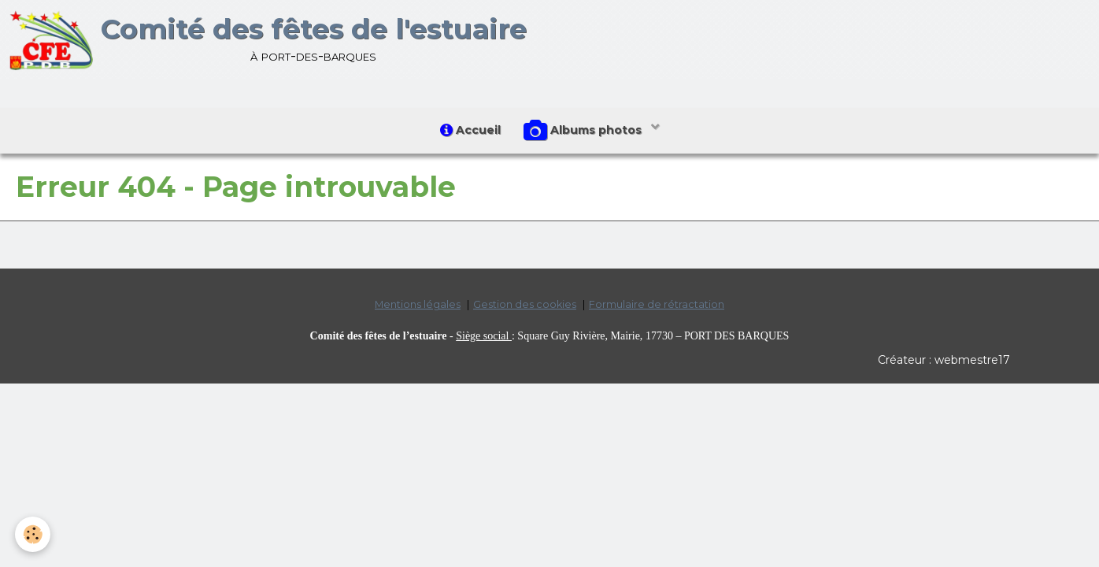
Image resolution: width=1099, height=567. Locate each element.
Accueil (470, 130)
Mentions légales (418, 305)
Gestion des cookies (524, 305)
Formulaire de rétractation (656, 305)
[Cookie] (33, 534)
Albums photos (585, 131)
